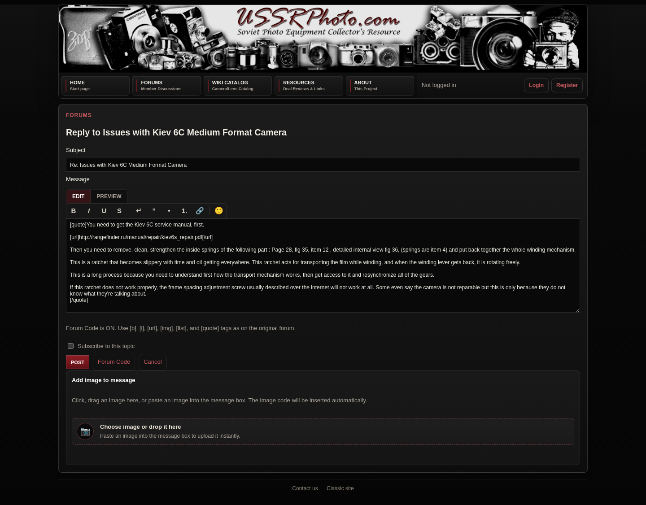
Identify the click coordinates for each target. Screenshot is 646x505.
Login (536, 85)
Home (77, 82)
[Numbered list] (184, 211)
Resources (298, 82)
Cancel (153, 361)
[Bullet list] (169, 211)
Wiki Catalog (230, 82)
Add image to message (103, 380)
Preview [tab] (108, 196)
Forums (151, 82)
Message (78, 179)
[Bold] (73, 211)
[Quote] (154, 211)
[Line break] (138, 211)
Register (567, 85)
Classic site (340, 488)
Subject (75, 150)
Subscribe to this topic (101, 346)
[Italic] (89, 211)
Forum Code (114, 361)
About (363, 82)
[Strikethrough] (119, 211)
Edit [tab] (78, 196)
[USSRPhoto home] (323, 39)
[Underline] (104, 211)
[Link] (199, 211)
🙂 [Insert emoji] (218, 210)
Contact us (305, 488)
